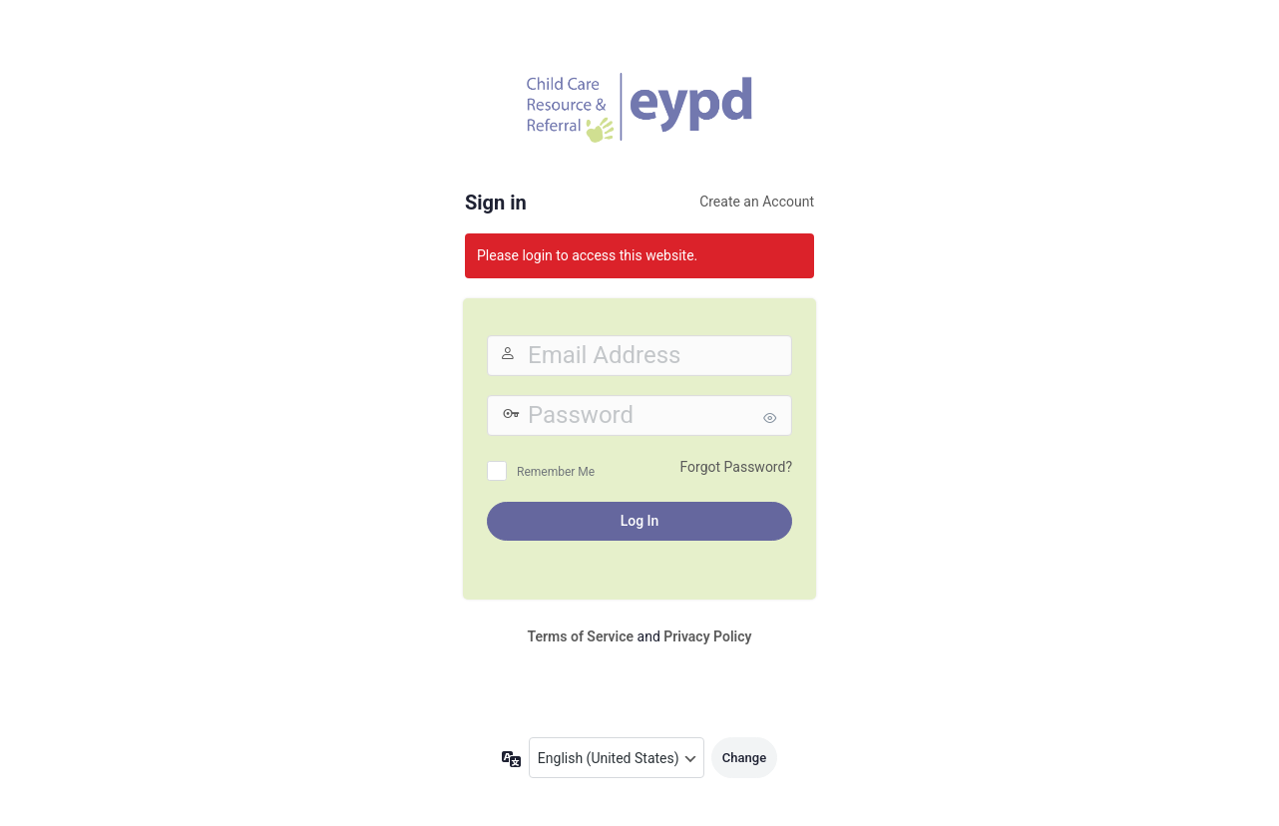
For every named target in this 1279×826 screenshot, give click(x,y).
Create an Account (756, 201)
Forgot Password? (735, 467)
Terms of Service (581, 636)
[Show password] (772, 418)
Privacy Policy (707, 636)
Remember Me (556, 472)
